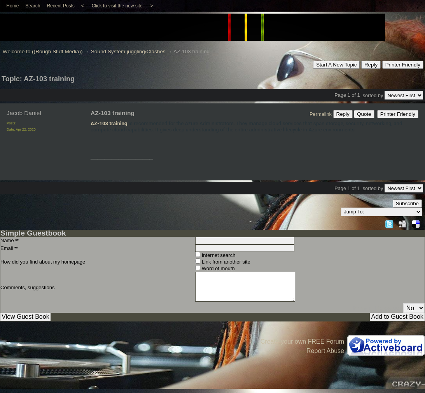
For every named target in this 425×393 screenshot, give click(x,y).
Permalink (321, 114)
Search (32, 6)
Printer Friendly (402, 65)
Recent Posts (60, 6)
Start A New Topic (336, 65)
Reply (371, 65)
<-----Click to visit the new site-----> (117, 6)
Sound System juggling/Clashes (128, 51)
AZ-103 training (109, 123)
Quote (364, 114)
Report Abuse (325, 351)
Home (12, 6)
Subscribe (407, 203)
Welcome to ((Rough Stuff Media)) (43, 51)
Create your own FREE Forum (302, 341)
